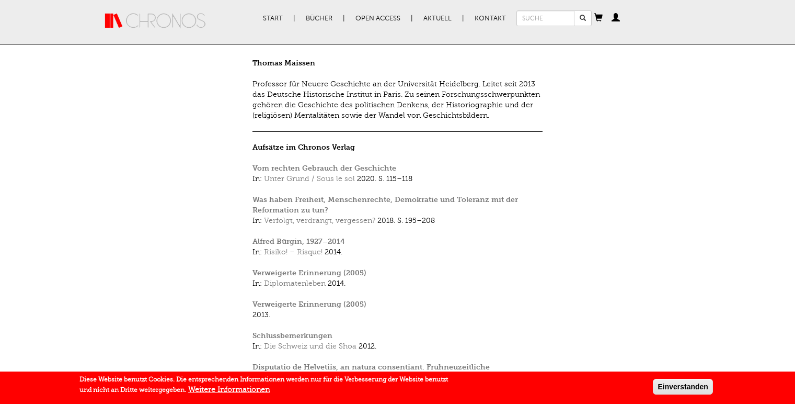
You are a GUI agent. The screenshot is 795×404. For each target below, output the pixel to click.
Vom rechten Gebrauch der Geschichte (324, 168)
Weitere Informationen (229, 392)
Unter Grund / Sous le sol (309, 179)
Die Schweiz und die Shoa (310, 346)
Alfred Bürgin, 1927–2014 (298, 241)
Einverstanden (683, 389)
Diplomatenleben (295, 283)
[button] (598, 18)
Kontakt (490, 18)
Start (273, 18)
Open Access (377, 18)
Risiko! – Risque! (293, 252)
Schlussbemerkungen (292, 335)
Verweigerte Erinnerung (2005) (309, 272)
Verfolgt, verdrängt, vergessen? (319, 221)
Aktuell (437, 18)
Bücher (319, 18)
